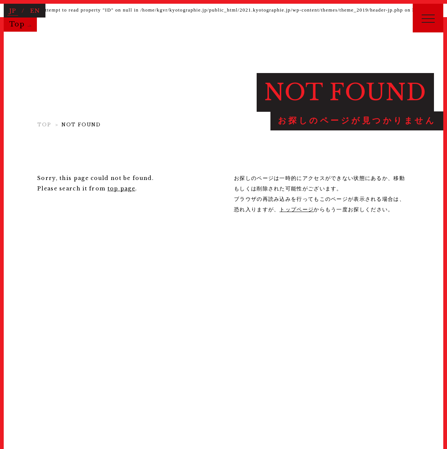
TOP (44, 124)
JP (12, 10)
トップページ (296, 209)
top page (121, 188)
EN (35, 10)
